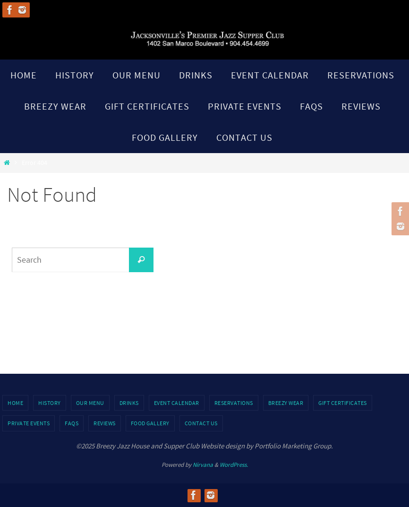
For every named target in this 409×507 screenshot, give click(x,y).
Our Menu (90, 402)
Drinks (129, 402)
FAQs (71, 423)
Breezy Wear (286, 402)
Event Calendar (176, 402)
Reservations (233, 402)
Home (15, 402)
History (49, 402)
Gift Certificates (342, 402)
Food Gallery (150, 423)
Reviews (105, 423)
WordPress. (234, 465)
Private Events (29, 423)
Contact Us (201, 423)
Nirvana (203, 465)
